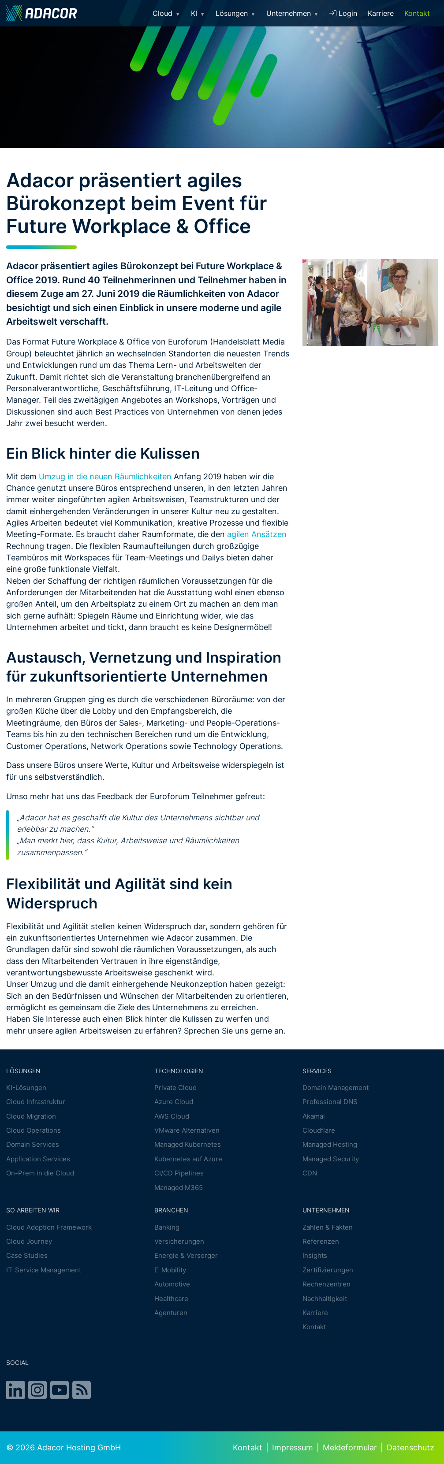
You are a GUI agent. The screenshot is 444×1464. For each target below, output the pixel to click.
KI (198, 13)
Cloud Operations (33, 1130)
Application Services (38, 1159)
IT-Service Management (43, 1270)
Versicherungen (179, 1241)
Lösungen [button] (236, 13)
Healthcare (171, 1298)
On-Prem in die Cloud (40, 1173)
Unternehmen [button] (292, 13)
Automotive (172, 1284)
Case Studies (27, 1256)
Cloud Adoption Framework (49, 1227)
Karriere (381, 13)
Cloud (166, 13)
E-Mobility (170, 1270)
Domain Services (32, 1145)
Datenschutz (410, 1447)
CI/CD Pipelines (179, 1173)
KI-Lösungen (26, 1087)
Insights (314, 1256)
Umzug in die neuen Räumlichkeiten (104, 476)
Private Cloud (175, 1087)
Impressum (292, 1447)
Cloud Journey (29, 1241)
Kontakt (417, 13)
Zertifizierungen (327, 1270)
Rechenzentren (326, 1284)
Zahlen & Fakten (327, 1227)
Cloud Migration (31, 1116)
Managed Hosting (329, 1145)
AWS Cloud (171, 1116)
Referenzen (320, 1241)
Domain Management (335, 1087)
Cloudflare (318, 1130)
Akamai (313, 1116)
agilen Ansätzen (257, 534)
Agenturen (170, 1312)
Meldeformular (350, 1447)
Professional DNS (330, 1101)
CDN (309, 1173)
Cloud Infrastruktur (35, 1101)
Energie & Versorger (186, 1256)
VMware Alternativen (187, 1130)
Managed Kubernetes (187, 1145)
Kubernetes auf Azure (188, 1159)
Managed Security (330, 1159)
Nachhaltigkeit (324, 1298)
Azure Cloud (173, 1101)
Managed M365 (178, 1187)
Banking (166, 1227)
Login (343, 13)
